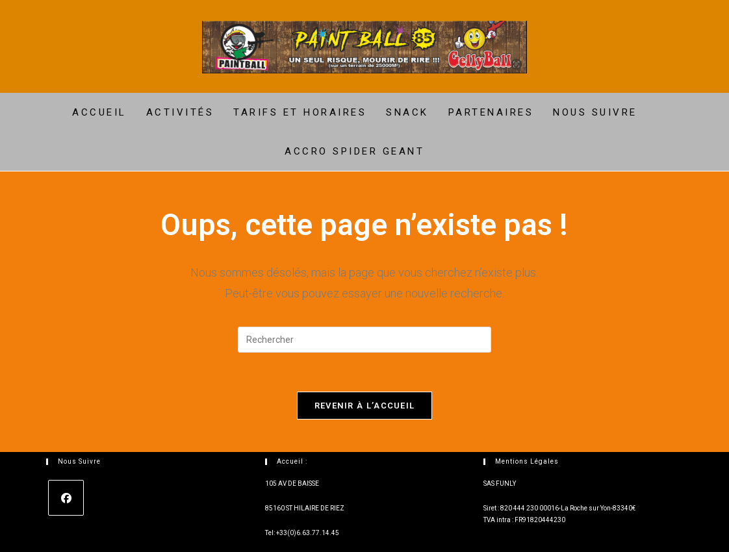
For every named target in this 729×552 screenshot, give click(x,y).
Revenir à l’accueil (364, 405)
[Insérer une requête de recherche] (364, 340)
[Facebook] (66, 498)
